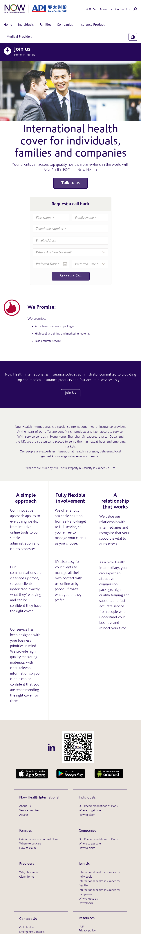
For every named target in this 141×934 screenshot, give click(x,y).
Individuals (87, 797)
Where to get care (90, 810)
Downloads (86, 903)
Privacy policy (87, 930)
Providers (26, 864)
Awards (23, 815)
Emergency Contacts (31, 932)
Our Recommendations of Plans (98, 806)
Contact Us (28, 919)
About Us (25, 806)
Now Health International (39, 797)
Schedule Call (71, 276)
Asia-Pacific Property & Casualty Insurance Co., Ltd (84, 468)
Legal (82, 926)
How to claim (87, 815)
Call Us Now (27, 927)
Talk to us (70, 183)
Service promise (29, 810)
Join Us (70, 393)
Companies (87, 831)
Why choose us (28, 872)
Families (25, 831)
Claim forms (26, 876)
